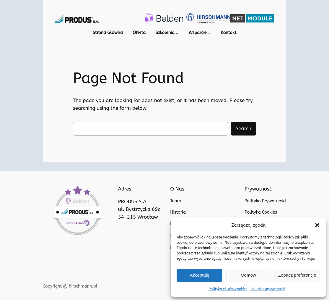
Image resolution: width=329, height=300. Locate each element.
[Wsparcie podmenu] (209, 33)
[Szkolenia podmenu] (176, 33)
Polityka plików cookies (229, 289)
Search (243, 129)
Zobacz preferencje (297, 275)
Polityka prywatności (266, 289)
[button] (317, 225)
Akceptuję (199, 275)
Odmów (248, 275)
